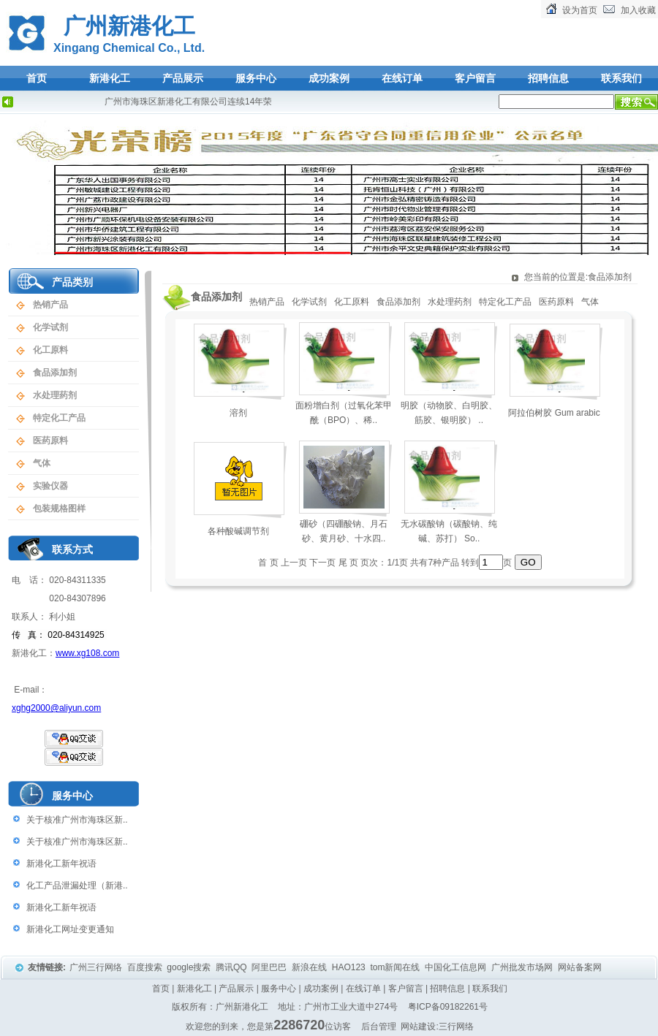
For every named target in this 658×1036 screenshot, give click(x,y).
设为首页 (579, 10)
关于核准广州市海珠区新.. (77, 820)
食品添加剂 (55, 372)
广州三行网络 (96, 967)
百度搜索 (145, 967)
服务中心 (255, 78)
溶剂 (238, 413)
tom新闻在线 (396, 967)
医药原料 (50, 440)
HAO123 (350, 967)
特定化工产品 (59, 418)
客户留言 (475, 78)
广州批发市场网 (523, 967)
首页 (36, 78)
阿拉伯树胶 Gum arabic (554, 413)
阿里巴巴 (270, 967)
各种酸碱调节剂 (238, 531)
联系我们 (621, 78)
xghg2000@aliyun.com (56, 708)
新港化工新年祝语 (61, 863)
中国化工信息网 (456, 967)
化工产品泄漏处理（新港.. (77, 885)
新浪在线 (310, 967)
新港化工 (109, 78)
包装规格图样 (59, 508)
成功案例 (329, 78)
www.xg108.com (87, 653)
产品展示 (182, 78)
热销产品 (50, 305)
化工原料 (50, 350)
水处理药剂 (55, 395)
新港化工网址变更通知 (70, 929)
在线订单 (402, 78)
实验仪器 (50, 486)
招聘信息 (548, 78)
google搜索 (190, 967)
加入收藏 (638, 10)
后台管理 (378, 1026)
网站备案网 (581, 967)
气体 (41, 463)
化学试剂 (50, 327)
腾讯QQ (232, 967)
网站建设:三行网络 (437, 1026)
